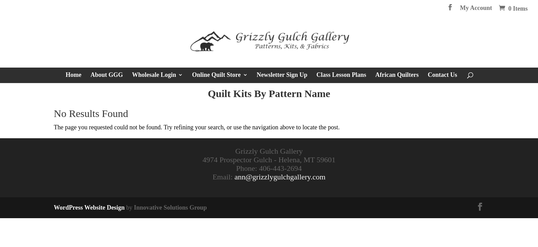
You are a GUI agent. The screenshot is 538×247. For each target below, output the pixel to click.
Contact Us (442, 75)
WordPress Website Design (89, 207)
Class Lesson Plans (341, 75)
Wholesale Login (154, 75)
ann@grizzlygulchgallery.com (280, 177)
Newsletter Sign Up (282, 75)
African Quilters (397, 75)
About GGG (107, 75)
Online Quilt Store (216, 75)
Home (73, 75)
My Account (476, 8)
